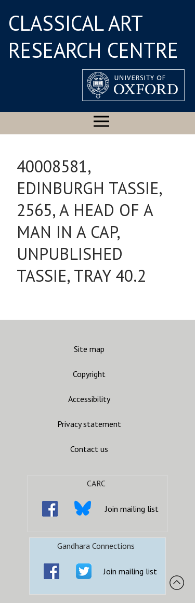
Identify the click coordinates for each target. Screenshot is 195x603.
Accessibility (89, 399)
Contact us (89, 449)
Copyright (89, 374)
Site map (89, 349)
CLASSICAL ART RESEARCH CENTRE (93, 36)
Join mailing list (132, 509)
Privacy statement (89, 424)
